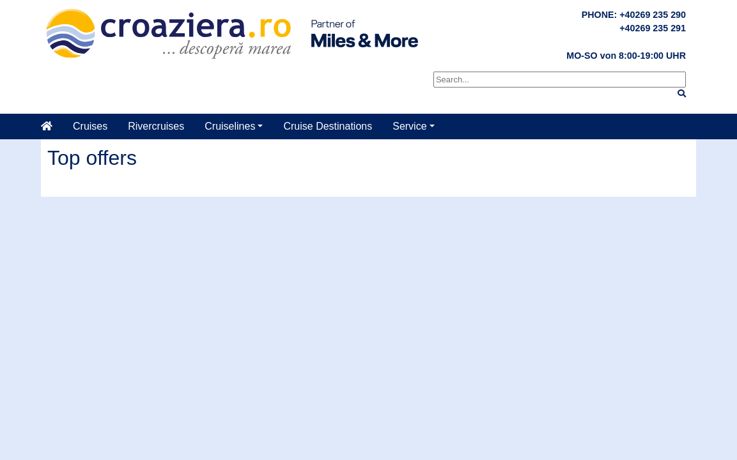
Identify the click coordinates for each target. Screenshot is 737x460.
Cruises (90, 126)
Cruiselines (230, 126)
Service (409, 126)
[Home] (52, 126)
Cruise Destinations (327, 126)
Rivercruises (156, 126)
